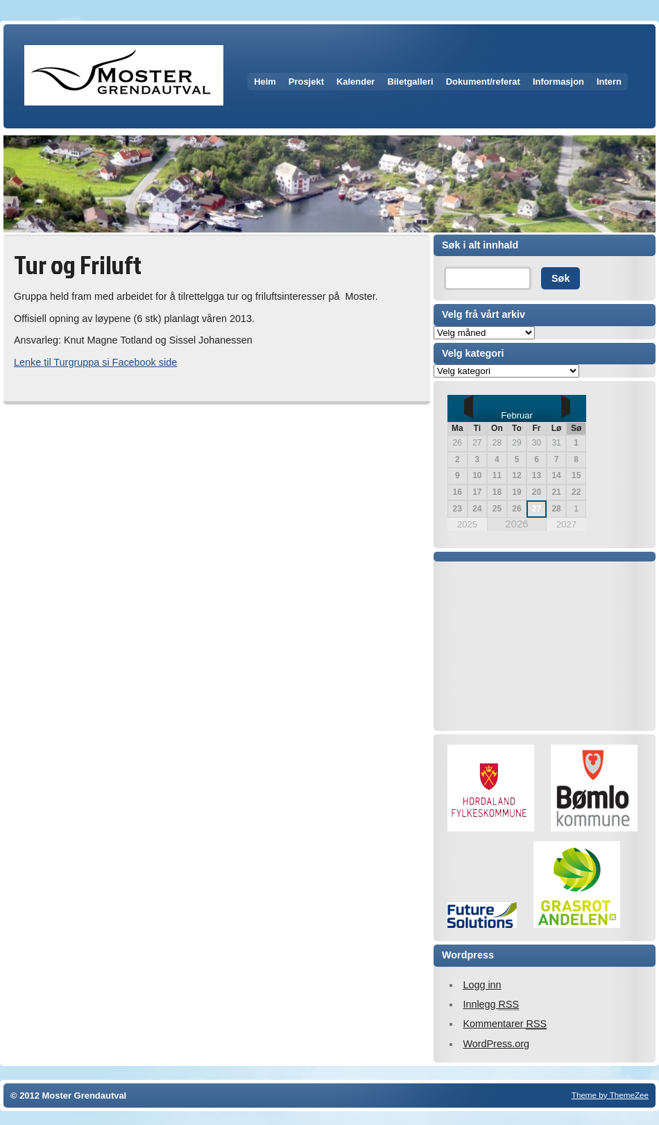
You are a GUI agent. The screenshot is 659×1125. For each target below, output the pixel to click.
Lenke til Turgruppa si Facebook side (95, 362)
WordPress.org (496, 1043)
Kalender (355, 81)
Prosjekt (306, 81)
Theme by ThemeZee (610, 1094)
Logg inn (482, 984)
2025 (467, 524)
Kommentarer (505, 1024)
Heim (265, 81)
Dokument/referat (483, 81)
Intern (609, 81)
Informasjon (558, 81)
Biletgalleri (410, 81)
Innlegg (491, 1004)
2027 (566, 524)
